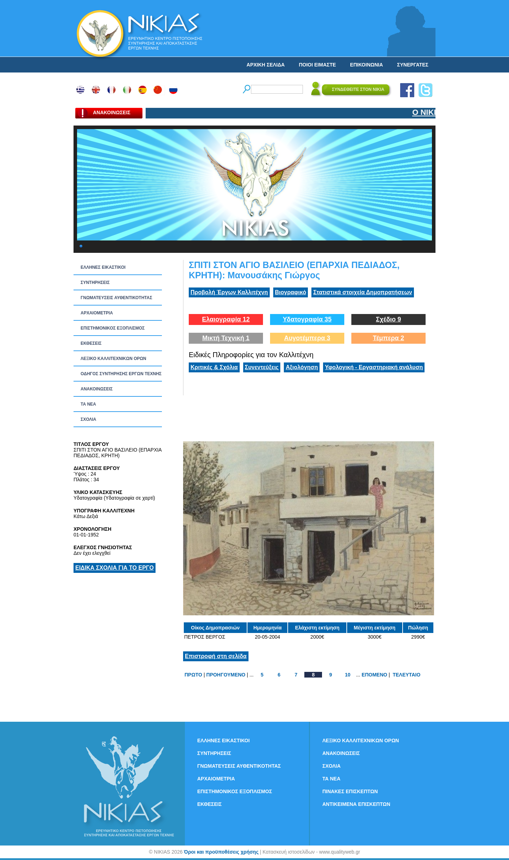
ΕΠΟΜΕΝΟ (374, 675)
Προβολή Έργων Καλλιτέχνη (229, 292)
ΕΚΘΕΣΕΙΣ (91, 343)
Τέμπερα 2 (388, 338)
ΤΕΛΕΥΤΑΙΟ (406, 675)
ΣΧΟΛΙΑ (88, 419)
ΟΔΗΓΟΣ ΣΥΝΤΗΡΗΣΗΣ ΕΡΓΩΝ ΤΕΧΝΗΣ (121, 373)
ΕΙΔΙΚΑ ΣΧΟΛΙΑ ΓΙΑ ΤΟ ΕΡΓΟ (114, 568)
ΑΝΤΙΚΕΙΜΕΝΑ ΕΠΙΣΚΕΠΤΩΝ (356, 804)
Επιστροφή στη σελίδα (216, 656)
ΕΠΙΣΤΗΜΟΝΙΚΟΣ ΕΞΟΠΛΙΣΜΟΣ (113, 328)
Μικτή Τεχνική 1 (226, 338)
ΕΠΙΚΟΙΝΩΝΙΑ (366, 65)
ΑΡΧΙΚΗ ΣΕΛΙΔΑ (266, 65)
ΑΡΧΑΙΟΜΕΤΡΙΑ (97, 312)
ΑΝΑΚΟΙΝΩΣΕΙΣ (97, 389)
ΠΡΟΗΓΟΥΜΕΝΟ (226, 675)
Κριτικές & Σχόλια (214, 367)
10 (348, 675)
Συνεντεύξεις (262, 367)
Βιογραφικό (290, 292)
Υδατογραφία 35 (307, 319)
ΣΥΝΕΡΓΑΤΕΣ (412, 65)
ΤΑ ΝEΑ (88, 404)
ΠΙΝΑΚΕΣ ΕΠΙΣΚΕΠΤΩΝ (350, 791)
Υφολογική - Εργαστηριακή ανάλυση (374, 367)
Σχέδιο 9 (388, 319)
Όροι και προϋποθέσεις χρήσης (221, 852)
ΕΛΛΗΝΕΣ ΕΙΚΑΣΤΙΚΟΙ (103, 267)
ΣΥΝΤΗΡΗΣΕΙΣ (95, 282)
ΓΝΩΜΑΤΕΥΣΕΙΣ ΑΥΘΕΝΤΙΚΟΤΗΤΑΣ (116, 297)
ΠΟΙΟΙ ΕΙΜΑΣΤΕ (317, 65)
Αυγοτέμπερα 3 (307, 338)
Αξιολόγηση (302, 367)
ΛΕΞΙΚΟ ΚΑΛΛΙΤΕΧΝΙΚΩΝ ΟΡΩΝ (113, 358)
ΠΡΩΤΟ (193, 675)
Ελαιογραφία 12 (226, 319)
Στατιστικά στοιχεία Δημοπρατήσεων (362, 292)
